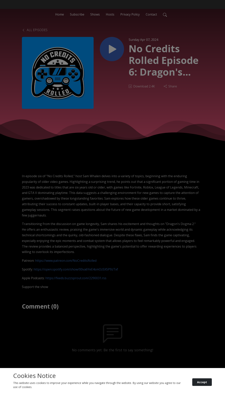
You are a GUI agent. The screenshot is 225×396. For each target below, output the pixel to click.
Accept (202, 382)
